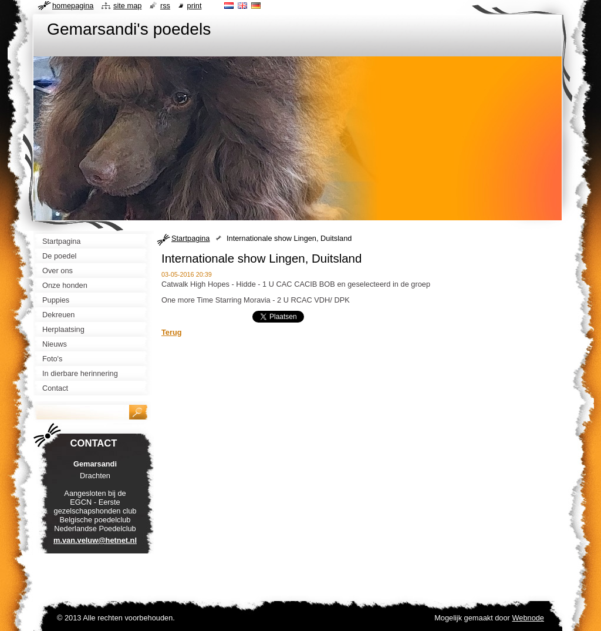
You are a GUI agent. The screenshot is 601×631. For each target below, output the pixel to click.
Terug (171, 332)
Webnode (528, 617)
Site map (127, 5)
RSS (165, 5)
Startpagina (190, 238)
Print (194, 5)
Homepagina (72, 5)
